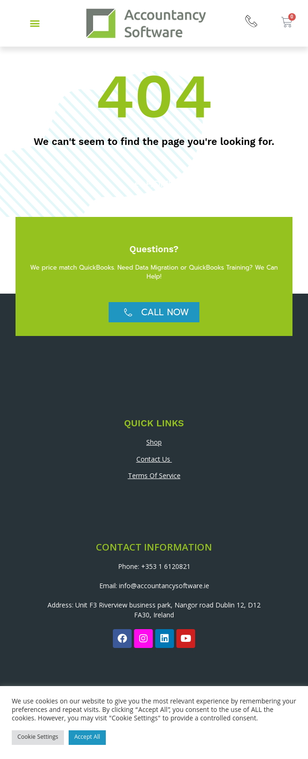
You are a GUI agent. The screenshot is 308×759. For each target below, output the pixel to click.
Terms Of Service (154, 475)
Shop (154, 442)
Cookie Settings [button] (37, 738)
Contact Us (154, 459)
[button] (34, 23)
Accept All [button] (87, 738)
